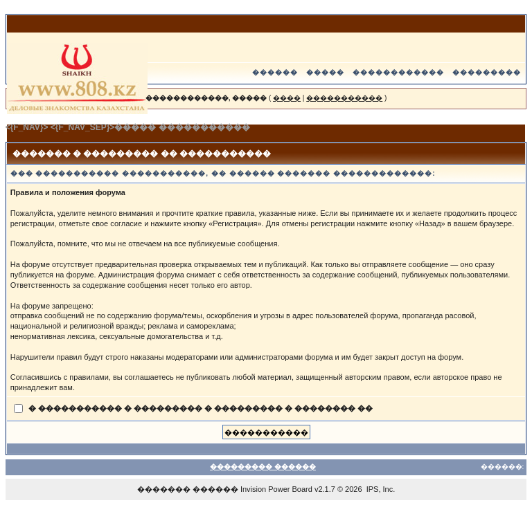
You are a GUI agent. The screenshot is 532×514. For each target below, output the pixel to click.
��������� (486, 72)
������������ (398, 72)
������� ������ (187, 489)
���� (287, 98)
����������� (344, 98)
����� (325, 72)
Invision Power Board (276, 489)
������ (275, 72)
